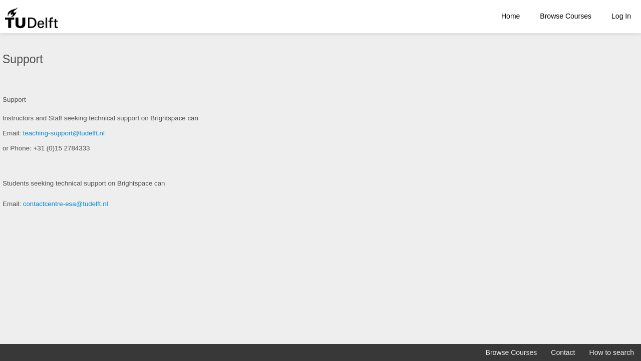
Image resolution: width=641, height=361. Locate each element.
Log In (621, 16)
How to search (611, 352)
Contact (563, 352)
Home (510, 16)
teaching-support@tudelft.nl (64, 133)
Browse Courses (565, 16)
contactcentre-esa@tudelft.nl (65, 204)
